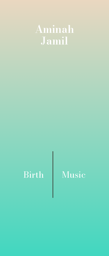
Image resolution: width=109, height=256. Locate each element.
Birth (33, 174)
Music (74, 174)
